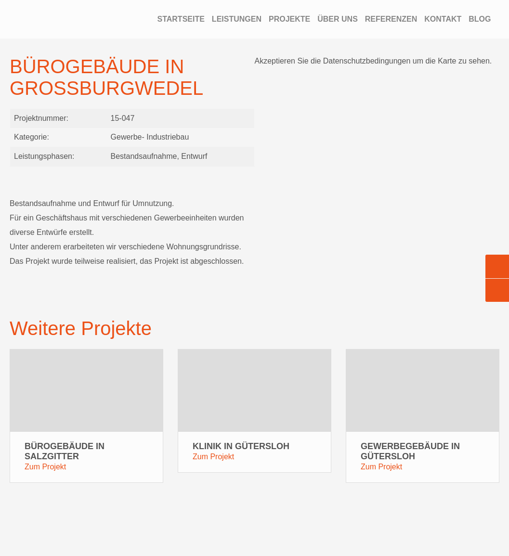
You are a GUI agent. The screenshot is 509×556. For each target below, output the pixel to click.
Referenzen (391, 19)
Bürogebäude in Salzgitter (64, 453)
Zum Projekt (45, 468)
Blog (480, 19)
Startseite (180, 19)
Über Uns (337, 19)
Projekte (289, 19)
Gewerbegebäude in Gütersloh (410, 453)
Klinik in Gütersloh (241, 448)
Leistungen (236, 19)
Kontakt (442, 19)
